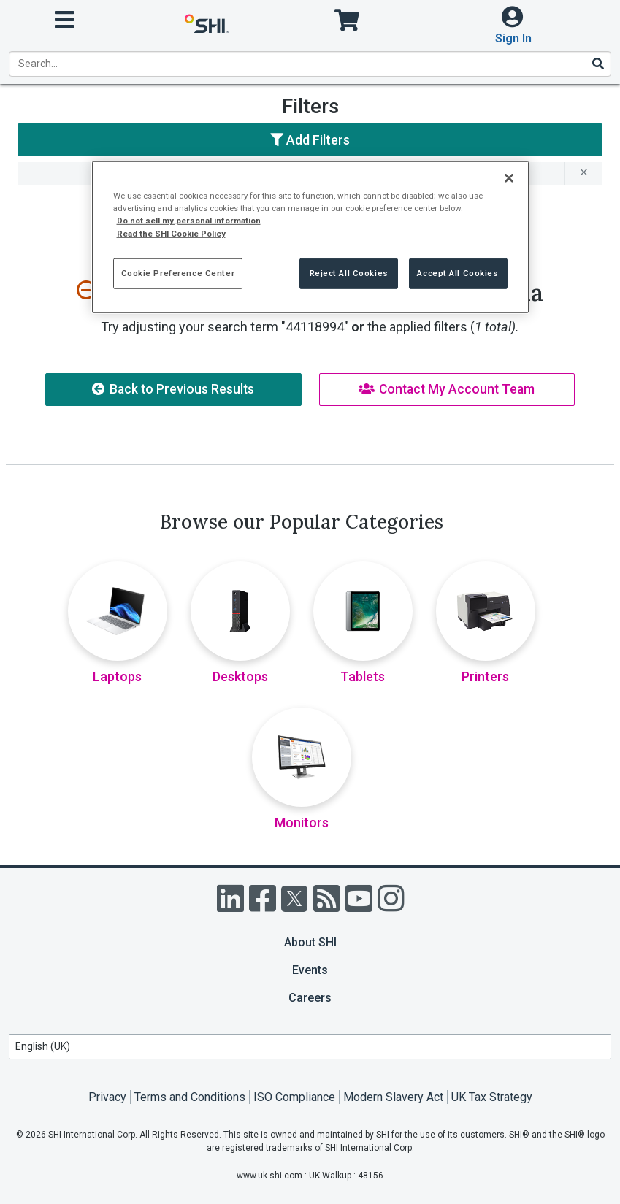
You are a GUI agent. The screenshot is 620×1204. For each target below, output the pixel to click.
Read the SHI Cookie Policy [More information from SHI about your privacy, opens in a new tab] (171, 233)
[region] (310, 237)
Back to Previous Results (173, 389)
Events (310, 970)
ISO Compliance (294, 1097)
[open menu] (64, 20)
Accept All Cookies (457, 272)
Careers (310, 998)
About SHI (310, 942)
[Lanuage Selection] (310, 1046)
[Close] (509, 178)
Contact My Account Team (447, 389)
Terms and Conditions (189, 1097)
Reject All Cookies (349, 272)
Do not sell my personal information (189, 220)
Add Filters (310, 139)
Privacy (107, 1097)
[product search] (310, 64)
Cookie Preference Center (178, 272)
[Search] (597, 63)
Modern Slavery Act (393, 1097)
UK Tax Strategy (491, 1097)
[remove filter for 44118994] (583, 173)
